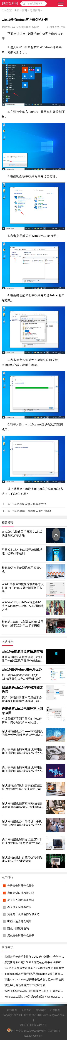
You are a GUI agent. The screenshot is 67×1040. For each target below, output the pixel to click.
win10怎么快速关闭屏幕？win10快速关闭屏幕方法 (34, 968)
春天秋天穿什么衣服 (19, 907)
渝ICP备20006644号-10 (33, 1025)
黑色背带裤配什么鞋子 (20, 935)
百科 (24, 10)
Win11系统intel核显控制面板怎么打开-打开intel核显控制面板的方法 (23, 588)
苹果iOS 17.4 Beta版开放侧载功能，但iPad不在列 (34, 979)
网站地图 (12, 1010)
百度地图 (55, 1010)
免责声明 (26, 1010)
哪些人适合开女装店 (19, 921)
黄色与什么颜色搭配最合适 (23, 914)
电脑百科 (35, 10)
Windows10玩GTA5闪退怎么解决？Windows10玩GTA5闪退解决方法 (23, 606)
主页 (16, 10)
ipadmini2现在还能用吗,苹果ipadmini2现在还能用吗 (35, 973)
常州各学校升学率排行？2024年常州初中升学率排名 (35, 956)
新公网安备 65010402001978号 (26, 1030)
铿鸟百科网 (10, 3)
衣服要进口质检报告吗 (20, 892)
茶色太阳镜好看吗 (18, 928)
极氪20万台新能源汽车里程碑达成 (24, 985)
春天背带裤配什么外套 (20, 885)
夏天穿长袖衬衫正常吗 (20, 899)
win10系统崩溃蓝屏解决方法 (22, 651)
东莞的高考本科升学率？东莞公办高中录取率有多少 (35, 962)
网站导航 (41, 1010)
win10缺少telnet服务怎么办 (22, 669)
